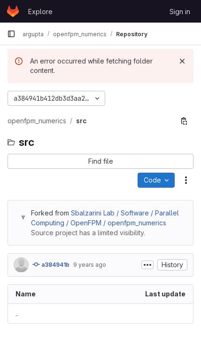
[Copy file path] (184, 120)
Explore (40, 12)
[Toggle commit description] (147, 265)
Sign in (180, 12)
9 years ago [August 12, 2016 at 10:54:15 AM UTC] (89, 264)
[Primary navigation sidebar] (11, 33)
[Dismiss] (182, 61)
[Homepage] (13, 11)
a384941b (51, 264)
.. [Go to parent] (16, 314)
